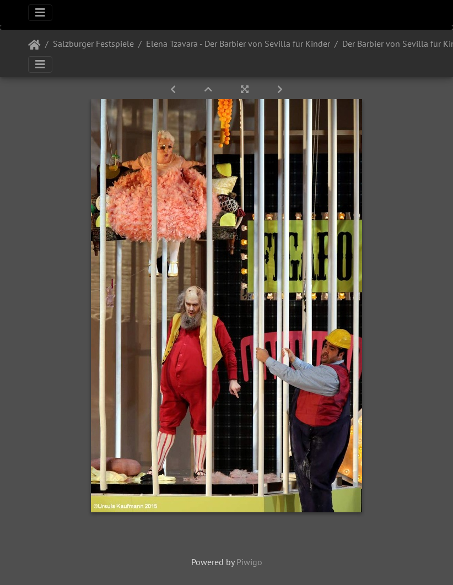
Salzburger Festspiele (93, 43)
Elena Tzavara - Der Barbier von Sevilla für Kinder (238, 43)
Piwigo (249, 561)
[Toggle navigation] (40, 12)
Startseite (34, 45)
